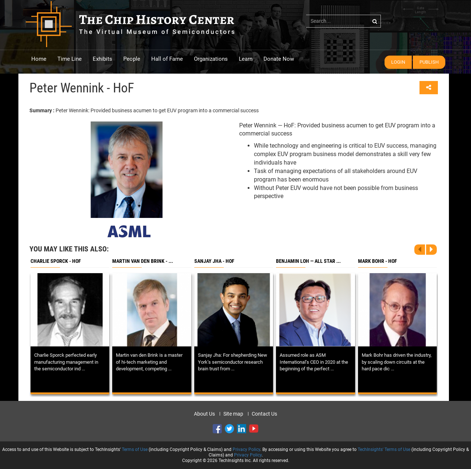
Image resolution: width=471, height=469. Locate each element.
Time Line (69, 59)
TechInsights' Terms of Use (384, 449)
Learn (245, 59)
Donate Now (278, 59)
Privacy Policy (246, 449)
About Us (204, 414)
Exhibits (102, 59)
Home (38, 59)
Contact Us (264, 414)
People (131, 59)
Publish (429, 62)
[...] (343, 21)
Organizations (211, 59)
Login (398, 62)
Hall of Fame (167, 59)
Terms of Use (135, 449)
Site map (233, 414)
